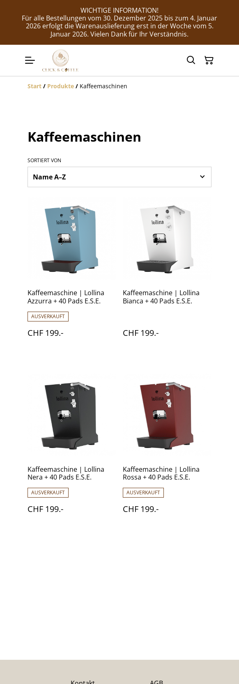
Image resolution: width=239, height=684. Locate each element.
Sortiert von (44, 160)
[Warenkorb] (209, 60)
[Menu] (30, 60)
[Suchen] (191, 60)
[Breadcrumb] (119, 86)
